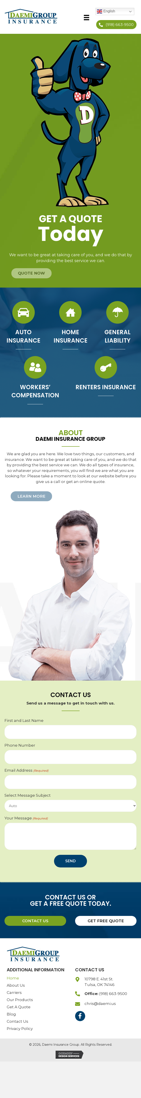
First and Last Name (23, 720)
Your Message (26, 818)
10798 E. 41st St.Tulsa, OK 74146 (100, 982)
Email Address (26, 770)
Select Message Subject (27, 795)
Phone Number (19, 745)
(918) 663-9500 (113, 993)
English (106, 11)
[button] (116, 24)
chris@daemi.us (100, 1003)
